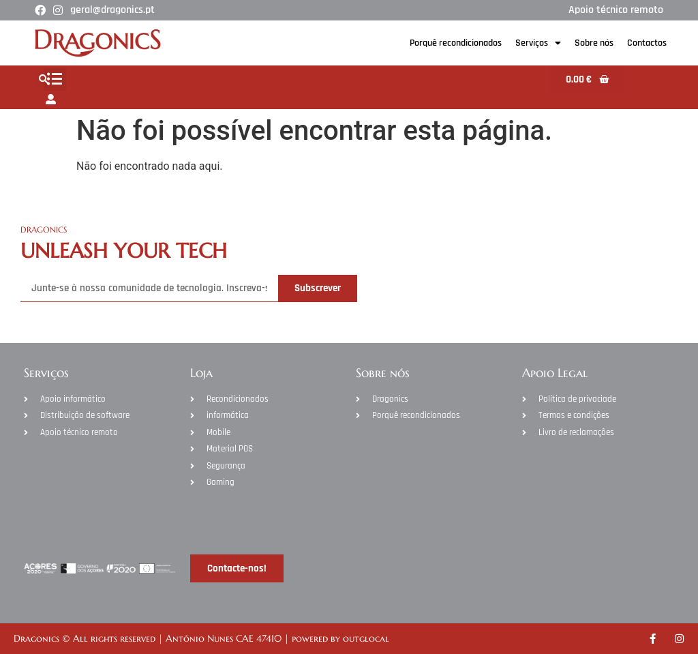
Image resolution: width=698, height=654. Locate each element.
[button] (55, 79)
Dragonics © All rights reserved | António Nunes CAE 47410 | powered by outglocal (201, 638)
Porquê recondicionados (456, 43)
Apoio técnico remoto (615, 10)
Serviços (538, 43)
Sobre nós (594, 43)
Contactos (647, 43)
